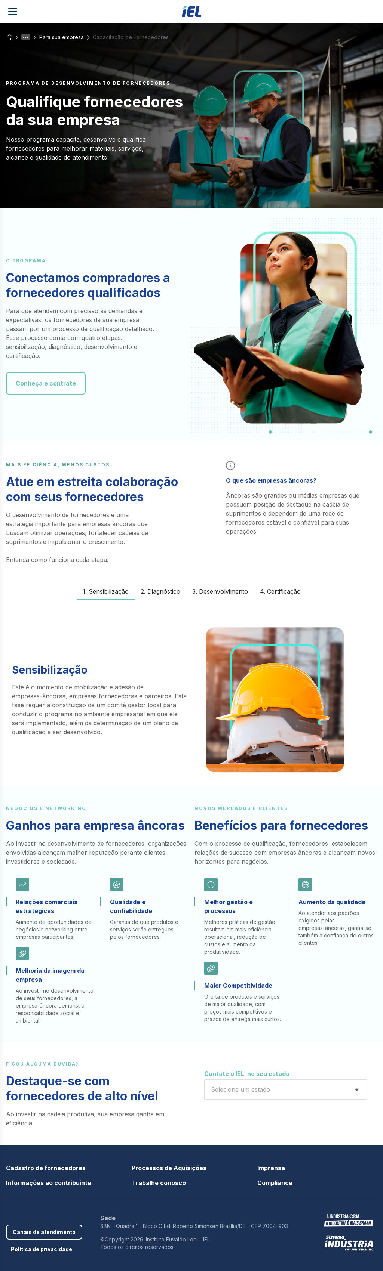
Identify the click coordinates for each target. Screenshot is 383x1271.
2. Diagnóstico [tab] (160, 591)
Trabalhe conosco (159, 1183)
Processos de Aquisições (169, 1168)
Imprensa (271, 1168)
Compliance (274, 1183)
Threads (68, 1215)
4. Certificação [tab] (280, 591)
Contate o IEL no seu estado (246, 1073)
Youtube (45, 1215)
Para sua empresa (61, 37)
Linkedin (33, 1215)
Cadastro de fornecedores (46, 1168)
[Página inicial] (192, 11)
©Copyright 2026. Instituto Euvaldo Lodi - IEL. (155, 1239)
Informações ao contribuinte (48, 1183)
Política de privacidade (41, 1249)
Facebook (9, 1215)
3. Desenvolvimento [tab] (220, 591)
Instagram (56, 1215)
